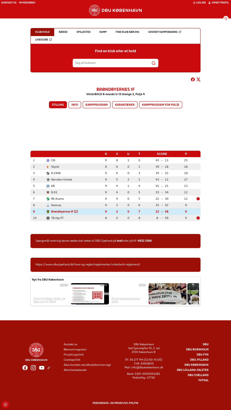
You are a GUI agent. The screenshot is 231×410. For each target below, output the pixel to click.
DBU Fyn (203, 354)
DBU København (196, 365)
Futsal (203, 380)
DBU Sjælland (198, 375)
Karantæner (125, 105)
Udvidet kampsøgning (164, 32)
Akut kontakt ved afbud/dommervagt (87, 365)
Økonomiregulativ (75, 349)
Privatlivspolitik (74, 354)
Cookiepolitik (72, 359)
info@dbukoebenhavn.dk (147, 367)
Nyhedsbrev (27, 3)
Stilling (58, 105)
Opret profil (218, 2)
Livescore (43, 39)
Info (74, 105)
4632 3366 (145, 240)
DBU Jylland (199, 359)
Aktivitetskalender (75, 370)
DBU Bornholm (197, 349)
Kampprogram (97, 105)
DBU (206, 344)
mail (120, 240)
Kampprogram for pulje (160, 105)
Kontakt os (9, 3)
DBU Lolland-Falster (193, 370)
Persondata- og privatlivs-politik (115, 403)
